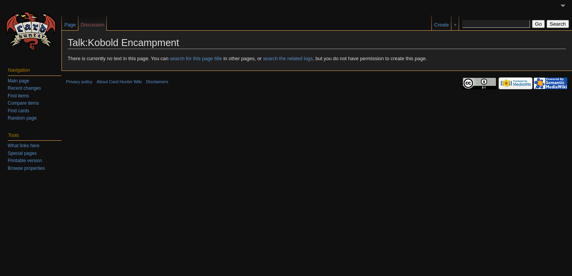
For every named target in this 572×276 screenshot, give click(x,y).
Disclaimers (157, 81)
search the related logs (288, 58)
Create (441, 25)
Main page (18, 81)
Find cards (18, 110)
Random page (22, 118)
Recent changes (24, 88)
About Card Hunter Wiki (119, 81)
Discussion (92, 25)
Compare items (23, 103)
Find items (18, 96)
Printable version (25, 160)
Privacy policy (79, 81)
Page (70, 25)
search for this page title (196, 58)
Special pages (22, 153)
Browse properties (26, 168)
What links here (24, 145)
